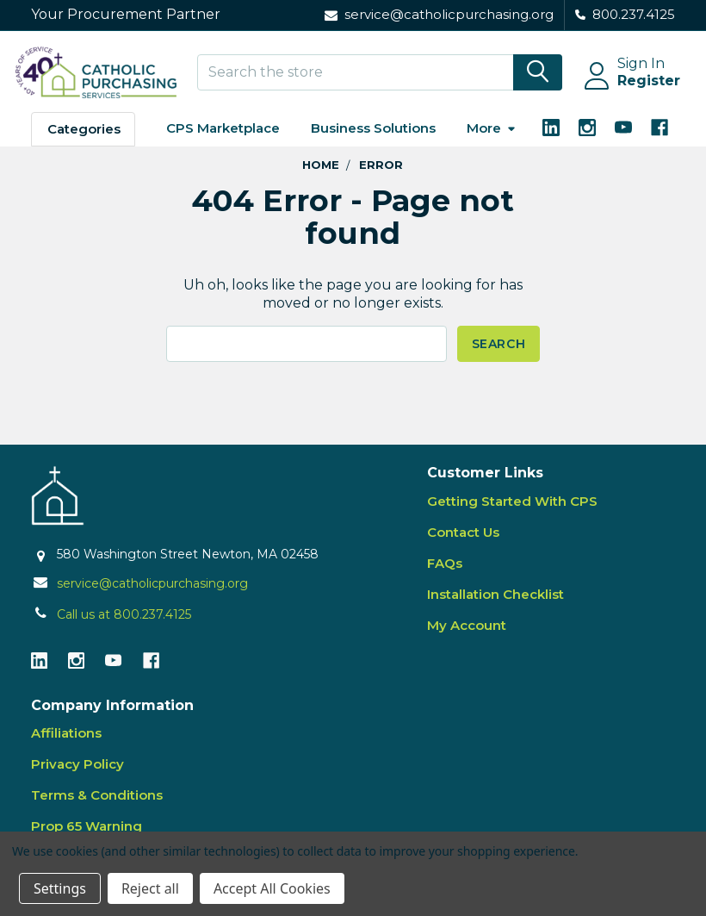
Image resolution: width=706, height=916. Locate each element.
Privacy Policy (77, 776)
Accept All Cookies (272, 888)
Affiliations (66, 745)
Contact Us (463, 544)
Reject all (150, 888)
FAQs (444, 575)
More (492, 140)
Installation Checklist (495, 606)
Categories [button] (84, 141)
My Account (466, 637)
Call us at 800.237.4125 (124, 626)
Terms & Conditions (97, 807)
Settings (60, 888)
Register (633, 88)
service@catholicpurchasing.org (152, 595)
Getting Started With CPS (512, 513)
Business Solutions (373, 140)
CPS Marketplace (223, 140)
